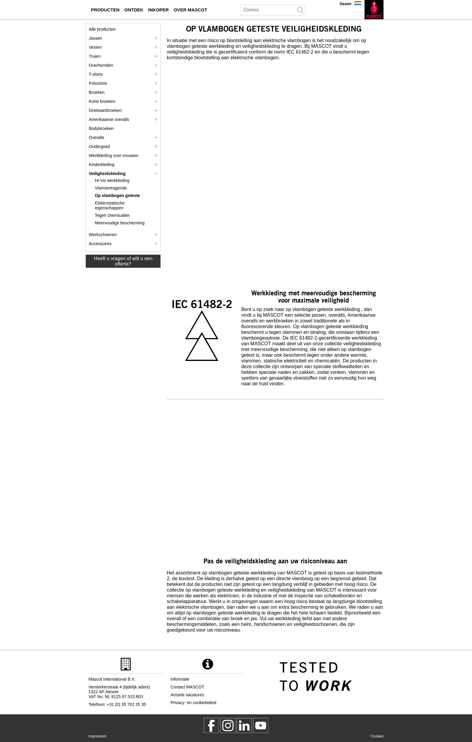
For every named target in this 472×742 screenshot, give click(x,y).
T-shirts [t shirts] (96, 74)
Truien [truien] (95, 56)
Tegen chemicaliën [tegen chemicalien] (112, 215)
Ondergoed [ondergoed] (99, 146)
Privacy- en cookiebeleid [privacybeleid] (193, 702)
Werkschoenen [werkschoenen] (103, 234)
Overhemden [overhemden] (101, 65)
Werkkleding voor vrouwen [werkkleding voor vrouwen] (113, 155)
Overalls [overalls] (96, 137)
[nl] (374, 9)
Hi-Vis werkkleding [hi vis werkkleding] (112, 180)
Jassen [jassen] (95, 38)
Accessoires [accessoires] (100, 243)
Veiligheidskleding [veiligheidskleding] (107, 173)
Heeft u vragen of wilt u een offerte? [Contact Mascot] (123, 261)
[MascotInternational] (260, 725)
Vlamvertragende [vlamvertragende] (111, 188)
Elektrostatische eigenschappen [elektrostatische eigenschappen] (110, 205)
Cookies (377, 736)
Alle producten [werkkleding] (102, 29)
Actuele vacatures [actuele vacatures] (187, 694)
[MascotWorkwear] (211, 725)
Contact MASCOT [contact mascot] (187, 687)
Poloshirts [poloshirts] (98, 83)
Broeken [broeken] (96, 92)
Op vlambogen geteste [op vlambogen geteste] (117, 195)
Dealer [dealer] (346, 4)
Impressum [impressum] (97, 736)
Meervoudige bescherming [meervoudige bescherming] (119, 222)
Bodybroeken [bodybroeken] (101, 128)
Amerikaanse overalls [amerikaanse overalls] (109, 119)
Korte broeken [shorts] (102, 101)
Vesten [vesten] (95, 47)
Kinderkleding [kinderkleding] (101, 164)
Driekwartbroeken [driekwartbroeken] (105, 110)
